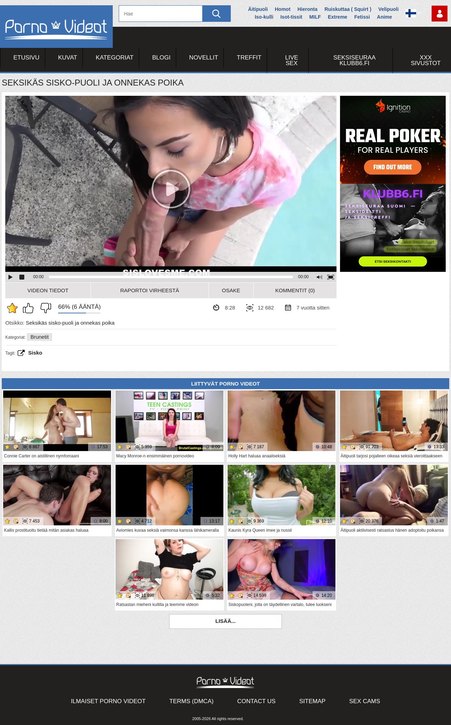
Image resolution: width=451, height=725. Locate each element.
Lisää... (225, 621)
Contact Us (256, 701)
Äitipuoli (258, 9)
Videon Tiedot (47, 290)
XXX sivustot (426, 60)
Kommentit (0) (295, 290)
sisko (35, 353)
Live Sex (291, 60)
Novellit (203, 57)
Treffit (249, 57)
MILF (315, 17)
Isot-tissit (291, 17)
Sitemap (312, 701)
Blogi (161, 57)
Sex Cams (364, 701)
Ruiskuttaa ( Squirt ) (348, 9)
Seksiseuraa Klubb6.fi (354, 60)
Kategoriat (115, 57)
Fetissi (362, 17)
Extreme (337, 17)
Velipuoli (388, 9)
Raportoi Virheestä (149, 290)
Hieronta (307, 9)
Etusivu (26, 57)
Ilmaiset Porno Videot (108, 701)
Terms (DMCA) (191, 701)
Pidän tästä (30, 308)
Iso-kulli (264, 17)
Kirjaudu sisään (439, 13)
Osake (231, 290)
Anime (384, 17)
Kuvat (67, 57)
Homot (282, 9)
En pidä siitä (44, 308)
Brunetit (39, 337)
